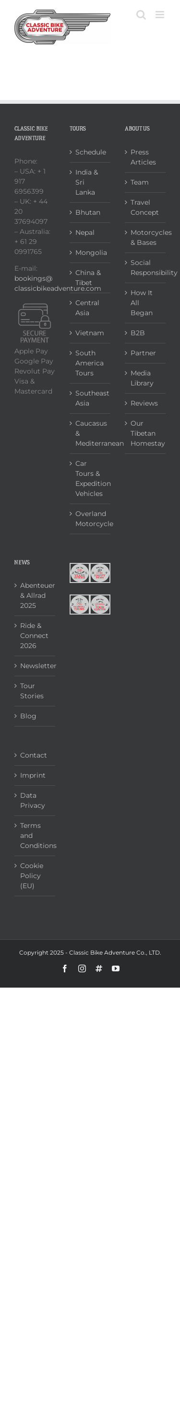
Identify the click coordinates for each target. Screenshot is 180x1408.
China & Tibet (88, 277)
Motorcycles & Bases (146, 237)
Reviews (144, 403)
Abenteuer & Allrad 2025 (35, 595)
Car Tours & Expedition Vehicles (90, 478)
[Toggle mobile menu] (161, 15)
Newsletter (35, 665)
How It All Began (142, 302)
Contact (33, 755)
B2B (138, 333)
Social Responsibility (146, 267)
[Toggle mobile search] (141, 15)
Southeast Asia (90, 398)
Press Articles (143, 157)
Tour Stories (32, 691)
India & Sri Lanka (86, 182)
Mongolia (90, 252)
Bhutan (87, 212)
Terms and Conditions (35, 835)
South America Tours (89, 363)
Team (140, 182)
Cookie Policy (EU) (31, 875)
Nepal (85, 232)
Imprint (33, 775)
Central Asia (87, 307)
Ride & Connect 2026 (34, 635)
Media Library (142, 378)
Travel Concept (145, 207)
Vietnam (89, 333)
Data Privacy (32, 800)
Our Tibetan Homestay (146, 433)
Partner (143, 353)
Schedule (90, 152)
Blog (28, 716)
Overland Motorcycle (90, 518)
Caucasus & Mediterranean (90, 433)
